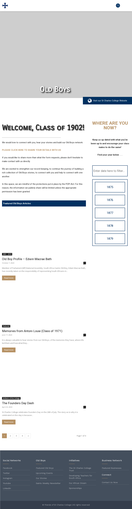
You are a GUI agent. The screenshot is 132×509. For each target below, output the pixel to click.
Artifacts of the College (11, 398)
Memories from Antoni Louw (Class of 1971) (32, 331)
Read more (8, 278)
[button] (118, 5)
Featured (6, 326)
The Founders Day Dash (18, 403)
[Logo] (5, 5)
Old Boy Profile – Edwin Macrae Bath (27, 259)
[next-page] (28, 435)
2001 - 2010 (7, 254)
